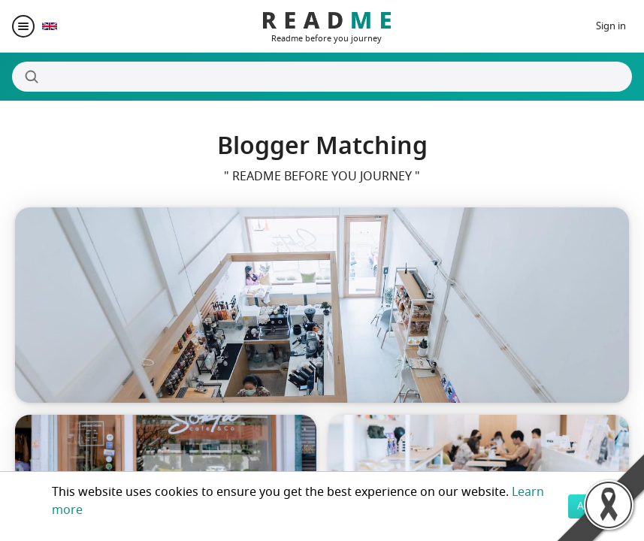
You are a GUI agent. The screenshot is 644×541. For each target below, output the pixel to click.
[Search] (322, 77)
